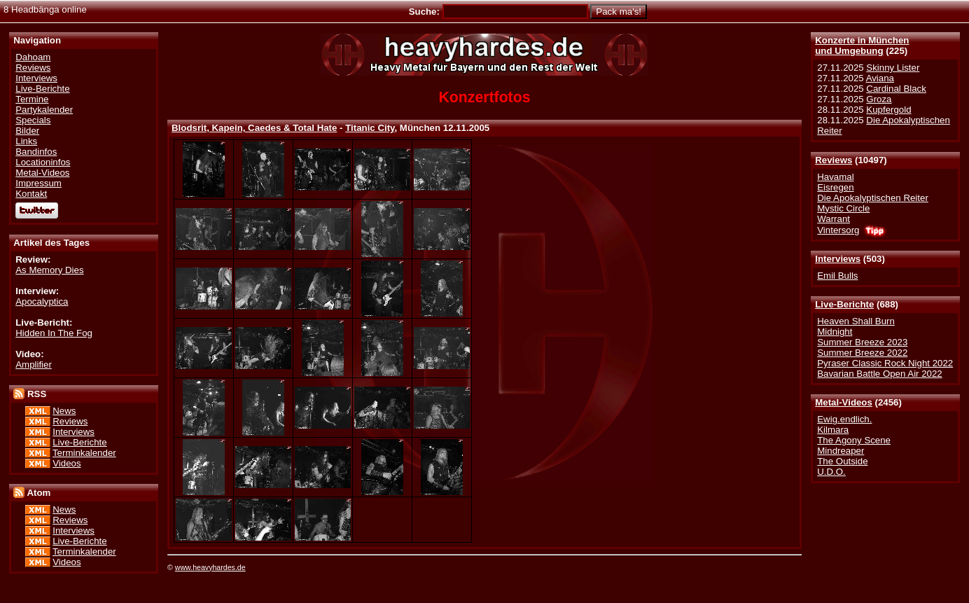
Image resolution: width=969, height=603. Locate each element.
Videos (67, 463)
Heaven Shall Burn (856, 321)
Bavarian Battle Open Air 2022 (879, 373)
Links (26, 141)
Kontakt (31, 193)
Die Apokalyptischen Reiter (872, 198)
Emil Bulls (837, 275)
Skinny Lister (892, 67)
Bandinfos (36, 151)
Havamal (835, 177)
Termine (31, 99)
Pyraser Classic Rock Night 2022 (885, 363)
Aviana (880, 78)
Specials (32, 120)
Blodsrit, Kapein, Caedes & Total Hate (254, 128)
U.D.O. (831, 471)
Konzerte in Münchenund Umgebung (862, 45)
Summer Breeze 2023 (862, 342)
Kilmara (833, 429)
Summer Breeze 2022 (862, 352)
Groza (878, 99)
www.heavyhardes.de (210, 567)
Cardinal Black (896, 88)
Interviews (837, 259)
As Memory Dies (49, 270)
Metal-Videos (843, 402)
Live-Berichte (844, 304)
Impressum (38, 183)
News (64, 411)
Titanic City (369, 128)
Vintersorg (838, 230)
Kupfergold (888, 109)
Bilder (27, 130)
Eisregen (835, 187)
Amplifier (33, 364)
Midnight (834, 331)
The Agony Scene (854, 440)
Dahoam (32, 57)
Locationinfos (42, 162)
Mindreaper (840, 450)
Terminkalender (84, 453)
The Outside (842, 461)
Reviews (833, 160)
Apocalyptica (41, 301)
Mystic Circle (843, 208)
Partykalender (44, 109)
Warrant (833, 219)
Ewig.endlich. (844, 419)
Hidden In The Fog (53, 333)
